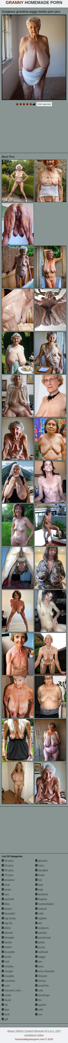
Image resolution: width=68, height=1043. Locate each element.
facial (6, 1000)
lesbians (41, 894)
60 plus (7, 870)
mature (41, 908)
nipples (41, 918)
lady (39, 884)
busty (6, 956)
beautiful (8, 913)
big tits (7, 923)
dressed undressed (15, 990)
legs (39, 889)
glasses (41, 860)
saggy (40, 956)
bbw (6, 904)
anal (6, 884)
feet (5, 1009)
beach (7, 908)
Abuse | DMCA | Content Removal (25, 1031)
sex (38, 961)
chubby (7, 966)
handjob (41, 870)
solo (39, 990)
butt (5, 961)
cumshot (8, 980)
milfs (39, 913)
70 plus (7, 875)
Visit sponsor (44, 104)
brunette (8, 952)
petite (40, 942)
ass (5, 894)
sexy (39, 966)
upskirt (40, 1004)
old (38, 923)
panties (41, 932)
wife (39, 1009)
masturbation (44, 904)
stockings (42, 995)
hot (38, 879)
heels (40, 875)
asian (6, 889)
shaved (41, 976)
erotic (6, 995)
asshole (8, 899)
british (7, 947)
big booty (9, 918)
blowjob (8, 937)
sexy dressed (44, 971)
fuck (6, 1014)
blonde (7, 932)
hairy (39, 865)
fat (5, 1004)
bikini (6, 928)
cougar (7, 971)
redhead (41, 952)
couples (8, 976)
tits (38, 1000)
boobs (7, 942)
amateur (8, 879)
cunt (6, 985)
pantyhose (43, 937)
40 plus (7, 860)
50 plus (7, 865)
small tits (42, 985)
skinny (40, 980)
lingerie (41, 899)
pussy (40, 947)
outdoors (42, 928)
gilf (5, 1019)
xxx (38, 1014)
